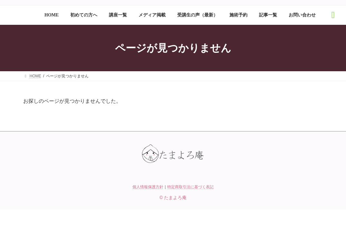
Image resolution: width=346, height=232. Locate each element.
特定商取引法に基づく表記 (190, 187)
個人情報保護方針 (147, 187)
